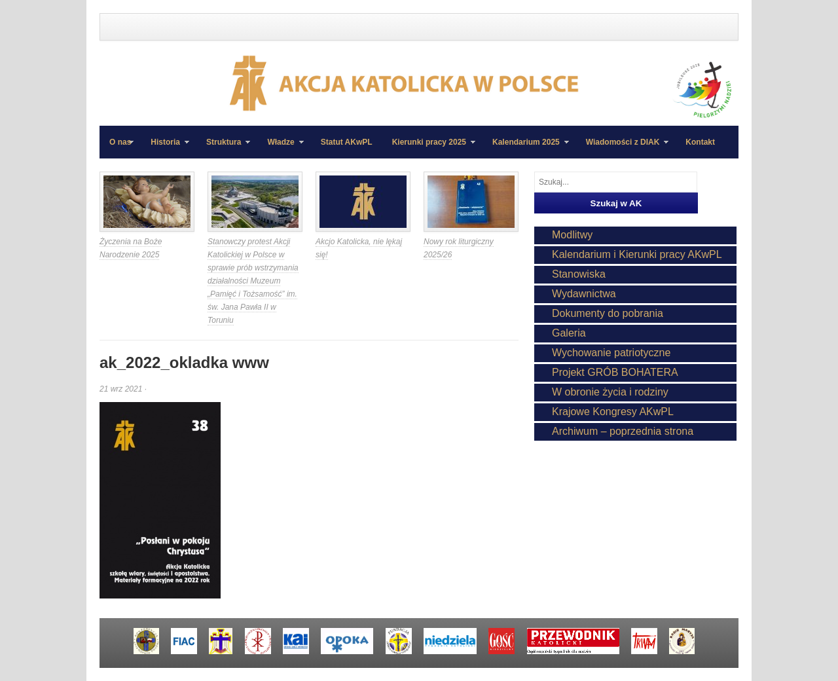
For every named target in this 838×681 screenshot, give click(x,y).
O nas (120, 142)
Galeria (569, 333)
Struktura (223, 148)
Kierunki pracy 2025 (428, 148)
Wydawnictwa (584, 293)
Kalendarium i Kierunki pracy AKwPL (637, 254)
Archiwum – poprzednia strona (622, 431)
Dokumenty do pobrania (607, 313)
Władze (280, 148)
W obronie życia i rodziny (610, 391)
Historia (165, 148)
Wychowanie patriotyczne (611, 352)
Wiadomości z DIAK (622, 148)
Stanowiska (579, 274)
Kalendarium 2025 (526, 148)
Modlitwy (572, 234)
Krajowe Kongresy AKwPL (613, 411)
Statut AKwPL (347, 142)
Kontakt (700, 142)
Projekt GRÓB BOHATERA (615, 372)
